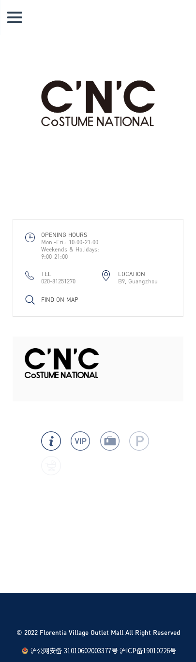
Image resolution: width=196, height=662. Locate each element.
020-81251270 (58, 281)
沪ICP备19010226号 (148, 650)
